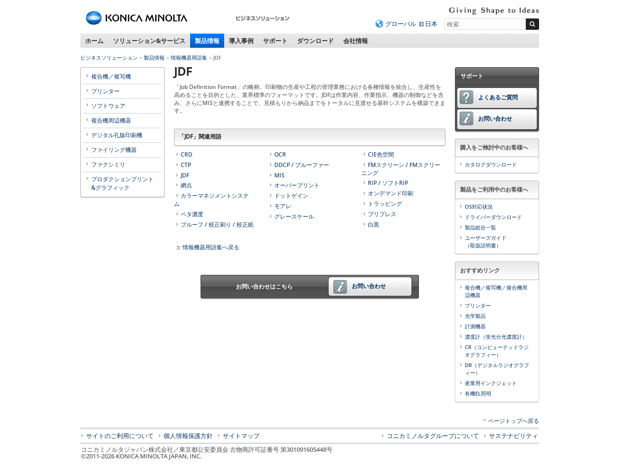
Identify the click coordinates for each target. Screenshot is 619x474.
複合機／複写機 (111, 76)
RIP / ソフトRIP (388, 183)
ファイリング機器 (114, 150)
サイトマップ (241, 435)
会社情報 (355, 40)
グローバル (400, 23)
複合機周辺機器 (111, 120)
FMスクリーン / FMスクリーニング (400, 169)
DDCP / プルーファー (301, 165)
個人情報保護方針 (188, 435)
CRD (186, 154)
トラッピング (385, 204)
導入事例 (241, 40)
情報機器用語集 (189, 57)
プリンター (105, 91)
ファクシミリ (108, 164)
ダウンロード (315, 40)
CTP (186, 165)
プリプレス (382, 214)
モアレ (282, 206)
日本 (431, 23)
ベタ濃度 (192, 214)
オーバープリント (297, 185)
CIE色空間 (381, 154)
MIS (279, 175)
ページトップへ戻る (513, 421)
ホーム (94, 40)
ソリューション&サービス (149, 40)
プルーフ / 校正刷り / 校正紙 (217, 224)
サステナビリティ (513, 435)
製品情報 (207, 40)
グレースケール (294, 216)
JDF (185, 175)
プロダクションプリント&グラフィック (122, 183)
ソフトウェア (108, 106)
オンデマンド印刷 (390, 193)
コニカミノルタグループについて (433, 435)
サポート (275, 40)
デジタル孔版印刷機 (116, 135)
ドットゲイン (291, 196)
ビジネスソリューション (109, 57)
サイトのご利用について (120, 435)
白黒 (373, 224)
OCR (280, 154)
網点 (186, 185)
